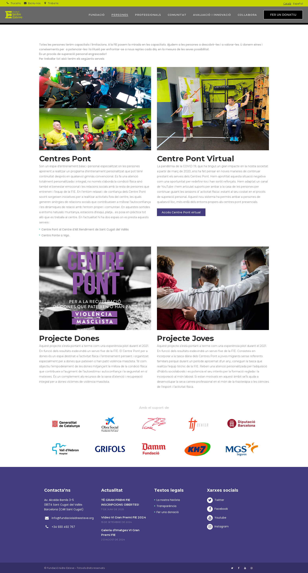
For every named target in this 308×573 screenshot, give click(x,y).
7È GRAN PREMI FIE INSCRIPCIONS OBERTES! (120, 502)
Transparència (166, 506)
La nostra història (168, 500)
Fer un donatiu (283, 15)
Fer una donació (168, 512)
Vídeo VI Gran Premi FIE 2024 (123, 517)
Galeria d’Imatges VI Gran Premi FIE (120, 532)
